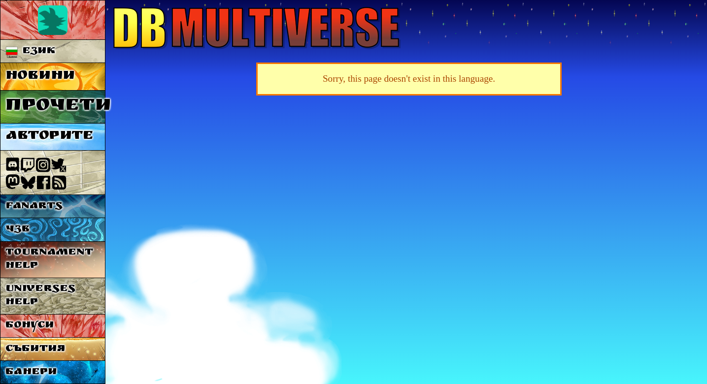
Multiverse (257, 27)
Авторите (49, 136)
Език (30, 51)
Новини (40, 76)
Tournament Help (49, 259)
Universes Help (40, 296)
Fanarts (34, 206)
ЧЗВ (17, 229)
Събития (35, 349)
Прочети (55, 106)
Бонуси (29, 325)
